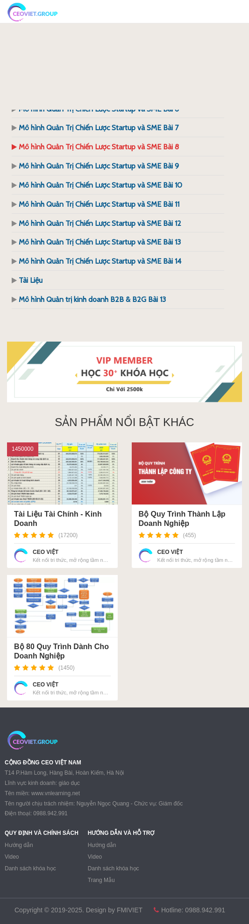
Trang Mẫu (101, 880)
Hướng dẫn (19, 845)
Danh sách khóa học (30, 868)
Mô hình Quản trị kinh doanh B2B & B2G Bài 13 (92, 299)
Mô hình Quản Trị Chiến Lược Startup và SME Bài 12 (100, 223)
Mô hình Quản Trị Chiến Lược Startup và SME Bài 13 (100, 242)
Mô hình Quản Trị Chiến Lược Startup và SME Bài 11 (99, 204)
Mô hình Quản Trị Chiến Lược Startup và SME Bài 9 (99, 165)
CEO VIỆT (45, 552)
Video (12, 857)
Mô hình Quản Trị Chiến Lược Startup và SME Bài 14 (100, 261)
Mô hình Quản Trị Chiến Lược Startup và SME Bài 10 (100, 185)
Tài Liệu (31, 280)
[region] (124, 372)
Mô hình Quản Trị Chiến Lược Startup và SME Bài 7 (98, 127)
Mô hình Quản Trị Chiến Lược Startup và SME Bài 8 (99, 146)
